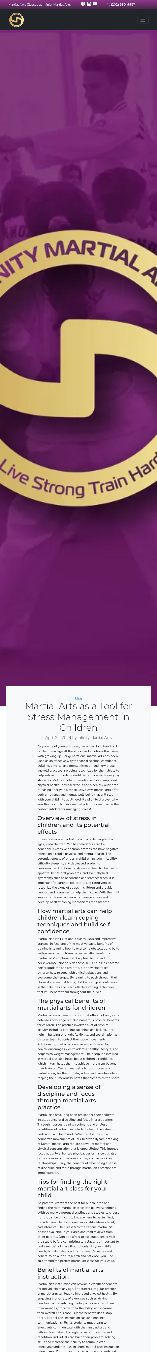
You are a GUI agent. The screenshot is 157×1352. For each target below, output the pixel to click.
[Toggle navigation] (143, 20)
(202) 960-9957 (123, 4)
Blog (78, 698)
